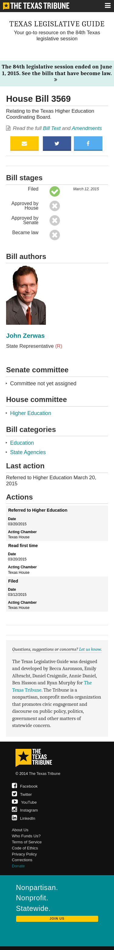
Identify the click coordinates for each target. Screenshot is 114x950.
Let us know (90, 649)
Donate (18, 866)
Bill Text (51, 128)
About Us (20, 830)
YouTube (24, 802)
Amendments (87, 128)
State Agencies (28, 452)
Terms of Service (27, 842)
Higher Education (30, 413)
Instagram (25, 810)
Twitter (22, 794)
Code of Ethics (25, 848)
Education (22, 443)
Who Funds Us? (26, 836)
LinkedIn (23, 818)
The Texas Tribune (44, 774)
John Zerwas (25, 335)
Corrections (22, 860)
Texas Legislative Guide (57, 23)
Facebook (25, 786)
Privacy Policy (24, 854)
